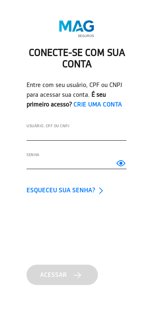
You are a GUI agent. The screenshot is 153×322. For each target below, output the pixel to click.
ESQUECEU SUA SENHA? (66, 190)
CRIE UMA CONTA (97, 104)
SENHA (33, 154)
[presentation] (89, 228)
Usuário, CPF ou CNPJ (48, 126)
